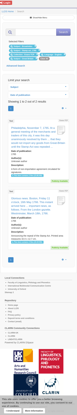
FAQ (10, 312)
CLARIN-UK (13, 333)
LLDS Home (8, 11)
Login (5, 2)
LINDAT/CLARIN (15, 339)
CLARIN (11, 336)
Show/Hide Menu (38, 18)
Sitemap (8, 292)
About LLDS (13, 308)
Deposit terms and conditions (21, 318)
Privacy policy (14, 315)
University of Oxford (17, 289)
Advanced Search (15, 65)
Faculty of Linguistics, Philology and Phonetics (29, 282)
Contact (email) (15, 321)
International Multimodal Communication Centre (29, 286)
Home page (13, 305)
